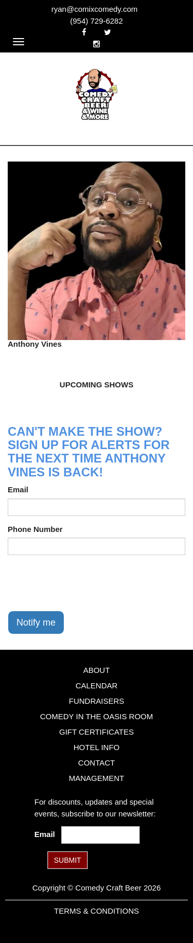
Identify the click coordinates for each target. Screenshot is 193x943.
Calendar (97, 685)
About (96, 670)
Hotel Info (96, 747)
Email (18, 489)
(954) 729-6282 (96, 20)
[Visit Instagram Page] (96, 44)
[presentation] (86, 583)
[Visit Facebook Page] (84, 32)
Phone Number (35, 529)
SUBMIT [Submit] (67, 860)
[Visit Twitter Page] (107, 32)
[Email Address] (100, 835)
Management (97, 778)
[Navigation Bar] (18, 41)
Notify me (36, 622)
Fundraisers (97, 701)
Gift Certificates (96, 731)
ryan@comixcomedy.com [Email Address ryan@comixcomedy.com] (94, 9)
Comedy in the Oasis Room (96, 716)
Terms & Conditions (96, 910)
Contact (96, 762)
